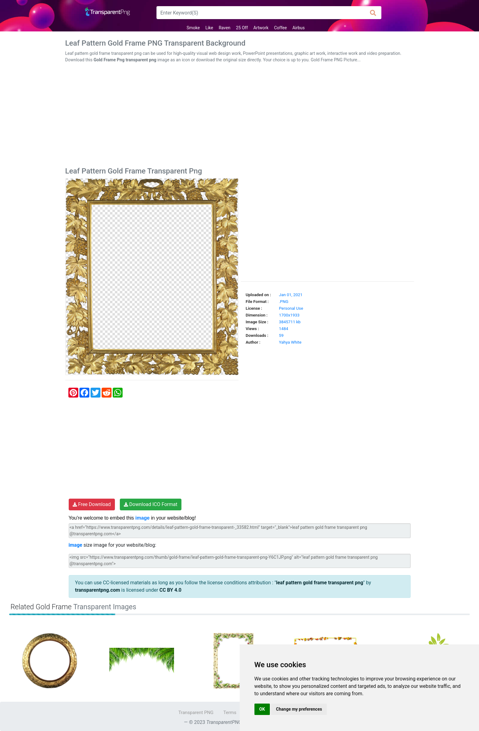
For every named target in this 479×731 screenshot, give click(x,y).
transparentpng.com (97, 590)
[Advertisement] (240, 116)
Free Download (92, 504)
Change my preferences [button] (299, 709)
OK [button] (262, 709)
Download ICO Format (150, 504)
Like (209, 27)
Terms (229, 712)
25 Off (242, 27)
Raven (224, 27)
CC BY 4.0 (170, 590)
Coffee (280, 27)
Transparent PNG (195, 712)
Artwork (261, 27)
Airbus (298, 27)
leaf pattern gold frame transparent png (319, 583)
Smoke (193, 27)
